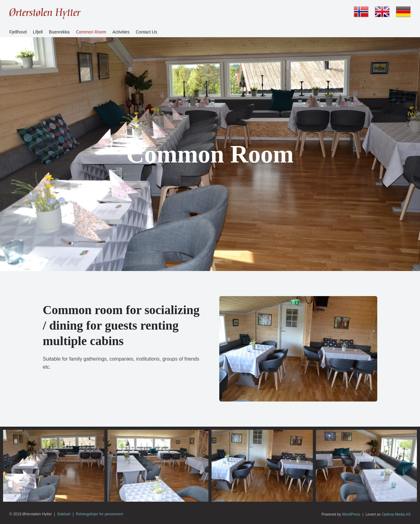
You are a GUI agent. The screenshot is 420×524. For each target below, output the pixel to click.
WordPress (351, 514)
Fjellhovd (18, 31)
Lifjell (38, 31)
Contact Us (146, 31)
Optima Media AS (396, 514)
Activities (120, 31)
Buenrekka (59, 31)
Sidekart (64, 514)
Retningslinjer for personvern (99, 514)
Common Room (91, 31)
